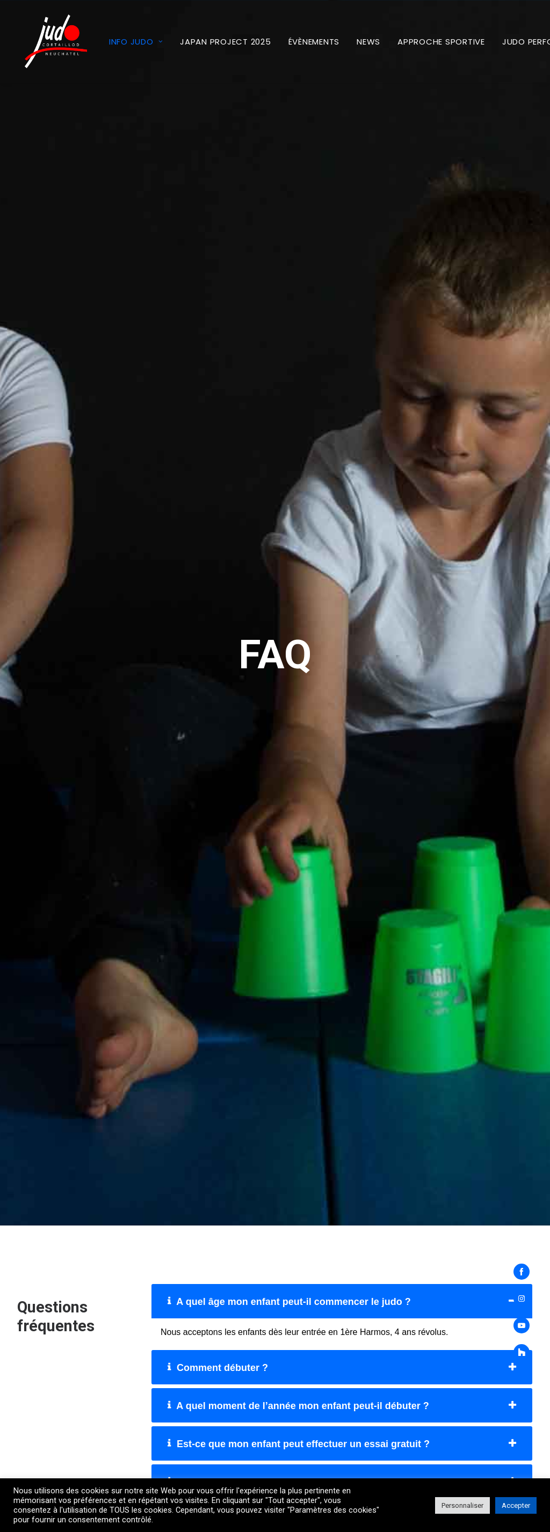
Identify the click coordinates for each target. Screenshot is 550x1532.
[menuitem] (120, 41)
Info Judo (121, 41)
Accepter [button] (516, 1505)
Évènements (299, 41)
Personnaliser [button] (462, 1505)
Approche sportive (426, 41)
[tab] (341, 1107)
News (353, 41)
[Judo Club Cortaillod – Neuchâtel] (48, 41)
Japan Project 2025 (210, 41)
